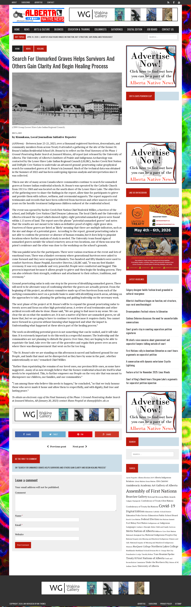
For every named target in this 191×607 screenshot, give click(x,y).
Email (16, 524)
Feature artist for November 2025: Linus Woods (149, 372)
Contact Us (165, 30)
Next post (79, 445)
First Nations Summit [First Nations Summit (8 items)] (167, 519)
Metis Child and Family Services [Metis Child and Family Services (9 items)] (154, 527)
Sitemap (178, 604)
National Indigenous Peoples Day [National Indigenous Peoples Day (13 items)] (155, 535)
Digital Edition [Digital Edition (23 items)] (136, 511)
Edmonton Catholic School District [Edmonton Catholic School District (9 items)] (159, 511)
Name (16, 514)
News (24, 30)
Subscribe (25, 2)
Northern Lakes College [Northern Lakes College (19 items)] (158, 547)
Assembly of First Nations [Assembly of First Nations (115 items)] (152, 491)
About (14, 2)
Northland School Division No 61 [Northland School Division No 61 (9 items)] (149, 551)
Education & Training (76, 30)
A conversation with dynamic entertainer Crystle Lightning (154, 365)
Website (17, 533)
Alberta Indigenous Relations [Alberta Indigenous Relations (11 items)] (168, 477)
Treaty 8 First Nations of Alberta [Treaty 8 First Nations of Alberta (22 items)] (146, 558)
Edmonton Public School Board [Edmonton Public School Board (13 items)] (164, 515)
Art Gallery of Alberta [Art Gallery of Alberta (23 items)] (151, 485)
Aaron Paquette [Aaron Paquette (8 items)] (132, 477)
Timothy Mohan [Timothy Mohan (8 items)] (148, 555)
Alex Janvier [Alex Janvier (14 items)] (154, 481)
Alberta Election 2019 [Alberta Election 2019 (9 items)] (147, 477)
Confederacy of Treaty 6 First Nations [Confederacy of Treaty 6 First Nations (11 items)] (158, 501)
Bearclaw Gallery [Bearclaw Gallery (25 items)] (137, 496)
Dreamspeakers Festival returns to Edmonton (147, 315)
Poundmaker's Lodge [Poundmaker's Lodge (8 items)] (134, 555)
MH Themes (41, 604)
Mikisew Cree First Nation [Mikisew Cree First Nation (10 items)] (158, 531)
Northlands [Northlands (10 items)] (131, 551)
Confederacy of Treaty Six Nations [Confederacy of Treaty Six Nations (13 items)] (143, 506)
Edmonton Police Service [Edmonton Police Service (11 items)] (137, 515)
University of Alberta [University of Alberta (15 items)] (149, 566)
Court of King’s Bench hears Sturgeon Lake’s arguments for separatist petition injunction (152, 380)
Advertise (39, 2)
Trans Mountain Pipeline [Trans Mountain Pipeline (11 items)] (164, 554)
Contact (50, 2)
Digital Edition (132, 30)
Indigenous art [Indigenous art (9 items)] (150, 523)
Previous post (55, 445)
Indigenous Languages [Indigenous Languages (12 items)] (166, 523)
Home (14, 30)
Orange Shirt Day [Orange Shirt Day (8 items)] (168, 551)
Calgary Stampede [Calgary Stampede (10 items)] (134, 501)
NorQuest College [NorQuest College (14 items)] (136, 547)
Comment (18, 491)
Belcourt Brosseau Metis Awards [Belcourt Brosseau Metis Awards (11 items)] (162, 497)
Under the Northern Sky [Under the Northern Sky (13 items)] (158, 562)
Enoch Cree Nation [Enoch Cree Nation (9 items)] (134, 519)
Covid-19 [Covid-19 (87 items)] (168, 505)
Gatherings (114, 30)
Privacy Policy (166, 604)
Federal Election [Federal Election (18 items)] (151, 519)
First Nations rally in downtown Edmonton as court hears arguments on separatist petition (153, 356)
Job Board (149, 30)
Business (56, 30)
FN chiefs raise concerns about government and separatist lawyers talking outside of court (154, 345)
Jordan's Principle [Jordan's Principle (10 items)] (134, 527)
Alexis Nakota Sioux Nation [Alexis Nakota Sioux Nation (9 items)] (137, 481)
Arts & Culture (39, 30)
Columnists (98, 30)
